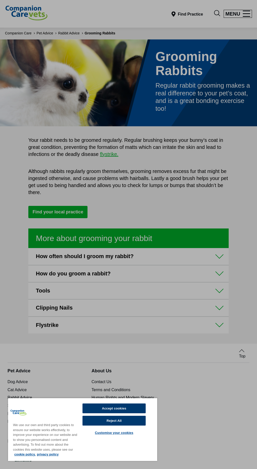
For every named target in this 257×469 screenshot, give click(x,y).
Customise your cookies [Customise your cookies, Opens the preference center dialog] (114, 433)
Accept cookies (114, 408)
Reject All (114, 421)
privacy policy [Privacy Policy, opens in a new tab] (48, 454)
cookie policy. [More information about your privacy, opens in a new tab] (25, 454)
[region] (82, 429)
